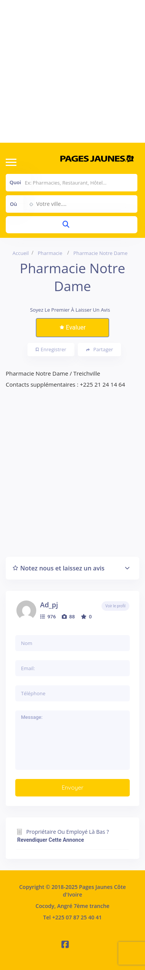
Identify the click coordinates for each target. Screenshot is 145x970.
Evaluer (73, 327)
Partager (99, 349)
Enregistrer (51, 349)
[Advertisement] (71, 71)
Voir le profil (115, 606)
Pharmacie (50, 253)
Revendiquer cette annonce (50, 840)
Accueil (21, 253)
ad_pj (49, 604)
